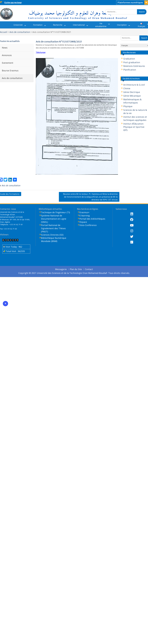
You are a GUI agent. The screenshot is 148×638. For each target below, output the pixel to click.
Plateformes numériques (130, 2)
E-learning (84, 215)
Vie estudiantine (100, 25)
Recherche (57, 25)
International (79, 25)
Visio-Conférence (88, 225)
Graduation (129, 58)
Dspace (83, 222)
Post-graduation (131, 62)
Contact (89, 269)
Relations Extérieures (134, 66)
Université (18, 25)
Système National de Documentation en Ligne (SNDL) (53, 218)
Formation (37, 25)
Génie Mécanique (132, 95)
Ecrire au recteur (13, 2)
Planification (129, 69)
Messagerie (61, 269)
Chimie (126, 88)
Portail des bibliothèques (92, 218)
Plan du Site (76, 269)
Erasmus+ (84, 212)
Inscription (122, 25)
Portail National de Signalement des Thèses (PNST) (53, 228)
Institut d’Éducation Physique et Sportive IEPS (133, 127)
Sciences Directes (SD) (52, 234)
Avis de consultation (11, 185)
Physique (127, 106)
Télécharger (41, 52)
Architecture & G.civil (134, 84)
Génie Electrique (131, 92)
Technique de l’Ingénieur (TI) (55, 212)
